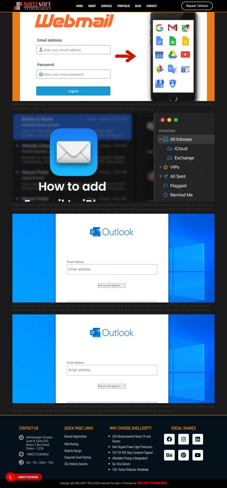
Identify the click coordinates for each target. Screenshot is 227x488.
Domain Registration (75, 436)
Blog (138, 6)
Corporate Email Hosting (77, 457)
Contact (151, 6)
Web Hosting (71, 443)
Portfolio (123, 6)
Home (79, 6)
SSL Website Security (76, 463)
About (92, 6)
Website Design (72, 450)
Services (106, 6)
